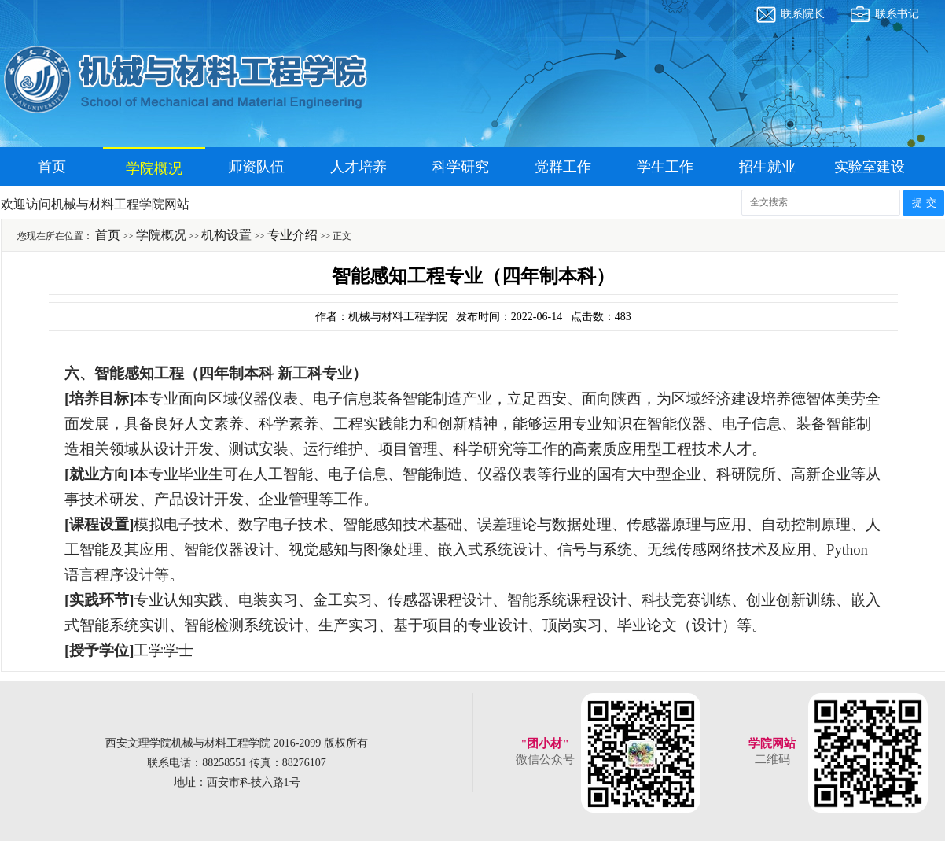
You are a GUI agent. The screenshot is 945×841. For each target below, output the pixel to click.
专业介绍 (292, 235)
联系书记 (897, 14)
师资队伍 (256, 167)
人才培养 (358, 167)
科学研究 (460, 167)
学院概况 (154, 168)
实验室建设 (869, 167)
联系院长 (803, 14)
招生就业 (767, 167)
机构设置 (226, 235)
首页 (52, 167)
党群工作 (563, 167)
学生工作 (665, 167)
